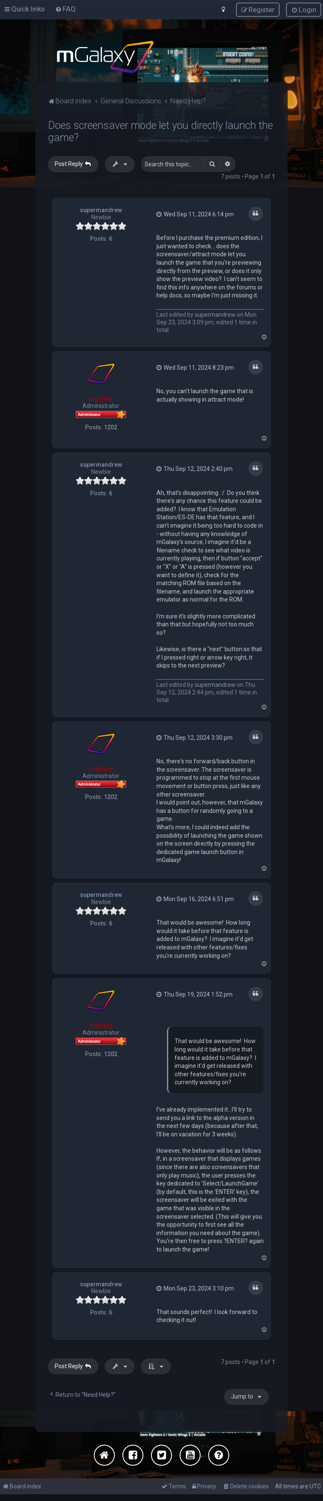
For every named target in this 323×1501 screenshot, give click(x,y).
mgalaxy (101, 398)
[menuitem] (65, 9)
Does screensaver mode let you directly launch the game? (160, 131)
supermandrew (101, 209)
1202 (110, 426)
